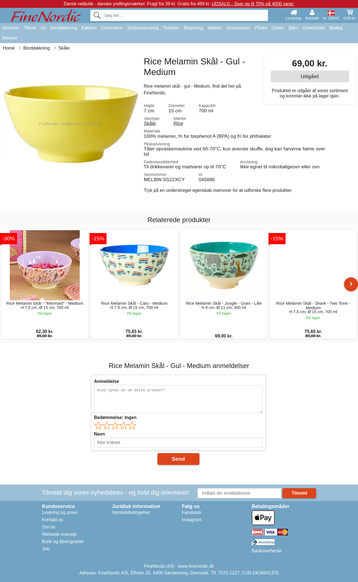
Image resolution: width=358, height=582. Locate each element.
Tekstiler (171, 27)
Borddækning (63, 27)
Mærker (10, 38)
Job (45, 548)
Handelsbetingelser (131, 512)
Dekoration (112, 27)
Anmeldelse (106, 381)
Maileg (336, 27)
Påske (261, 27)
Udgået (310, 76)
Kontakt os (52, 519)
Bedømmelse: (115, 417)
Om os (48, 527)
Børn (293, 27)
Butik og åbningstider (63, 541)
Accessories (238, 27)
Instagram (192, 519)
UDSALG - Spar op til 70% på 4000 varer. (253, 3)
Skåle (150, 123)
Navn (99, 434)
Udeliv (278, 27)
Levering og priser (60, 512)
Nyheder (10, 27)
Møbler (215, 27)
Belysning (193, 27)
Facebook (191, 512)
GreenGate (314, 27)
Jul (43, 27)
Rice (178, 123)
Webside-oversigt (59, 534)
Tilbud (29, 27)
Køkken (88, 27)
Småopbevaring (143, 27)
